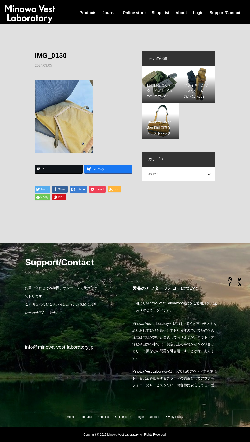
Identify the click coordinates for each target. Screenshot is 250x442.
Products (88, 13)
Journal (110, 13)
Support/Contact (225, 13)
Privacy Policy (174, 417)
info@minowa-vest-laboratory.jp (59, 347)
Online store (134, 13)
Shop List (160, 13)
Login (198, 13)
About (181, 13)
